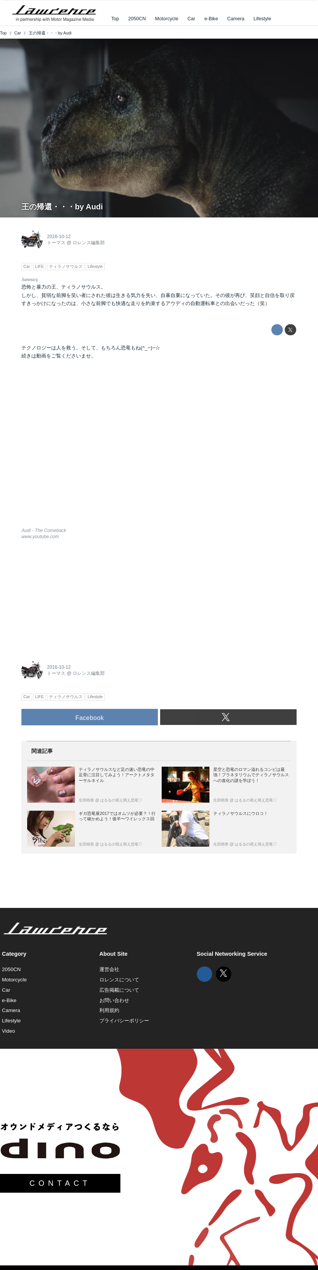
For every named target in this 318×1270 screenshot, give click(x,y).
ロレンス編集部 (89, 242)
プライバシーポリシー (124, 1021)
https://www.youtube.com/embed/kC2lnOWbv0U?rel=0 (159, 448)
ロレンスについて (119, 980)
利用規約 (109, 1010)
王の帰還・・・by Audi (62, 206)
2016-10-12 (59, 236)
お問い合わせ (114, 1000)
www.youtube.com (40, 536)
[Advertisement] (78, 598)
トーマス (56, 242)
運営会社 (109, 969)
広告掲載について (119, 990)
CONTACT (60, 1183)
